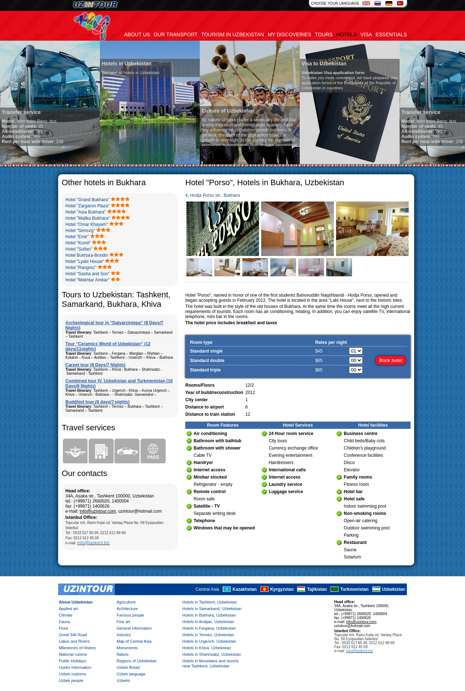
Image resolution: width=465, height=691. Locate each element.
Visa (366, 34)
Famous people (130, 615)
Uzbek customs (72, 674)
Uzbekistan (393, 589)
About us (137, 34)
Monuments (127, 648)
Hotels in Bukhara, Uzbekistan (209, 615)
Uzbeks (123, 680)
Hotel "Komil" (78, 242)
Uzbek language (131, 674)
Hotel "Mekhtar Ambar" (87, 280)
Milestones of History (77, 648)
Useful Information (75, 667)
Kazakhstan (244, 589)
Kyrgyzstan (282, 589)
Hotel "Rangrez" (80, 267)
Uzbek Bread (128, 667)
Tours (324, 34)
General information (134, 628)
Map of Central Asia (134, 641)
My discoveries (289, 34)
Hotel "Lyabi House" (84, 261)
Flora (63, 628)
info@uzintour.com (98, 511)
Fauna (64, 621)
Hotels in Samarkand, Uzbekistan (212, 608)
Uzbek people (71, 680)
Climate (65, 615)
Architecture (127, 608)
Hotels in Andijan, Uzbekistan (208, 621)
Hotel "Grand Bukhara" (87, 199)
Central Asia (207, 589)
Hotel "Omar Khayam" (86, 224)
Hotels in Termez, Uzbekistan (208, 635)
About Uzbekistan (76, 602)
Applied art (68, 608)
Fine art (123, 621)
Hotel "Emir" (77, 236)
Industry (124, 635)
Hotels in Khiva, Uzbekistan (206, 648)
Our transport (176, 34)
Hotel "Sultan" (78, 249)
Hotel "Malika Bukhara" (87, 218)
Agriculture (126, 602)
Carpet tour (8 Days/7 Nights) (95, 364)
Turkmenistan (354, 589)
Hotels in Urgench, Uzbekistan (209, 641)
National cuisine (73, 654)
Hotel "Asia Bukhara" (85, 212)
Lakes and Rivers (74, 641)
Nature (123, 654)
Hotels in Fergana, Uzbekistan (209, 628)
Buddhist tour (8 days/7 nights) (97, 402)
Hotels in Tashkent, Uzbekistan (209, 602)
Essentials (391, 34)
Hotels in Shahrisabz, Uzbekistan (211, 654)
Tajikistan (317, 589)
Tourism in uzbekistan (232, 34)
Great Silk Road (73, 635)
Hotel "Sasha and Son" (87, 273)
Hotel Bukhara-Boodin (86, 255)
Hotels (346, 34)
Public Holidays (72, 661)
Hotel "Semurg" (80, 230)
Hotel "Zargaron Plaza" (87, 205)
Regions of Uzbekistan (137, 661)
